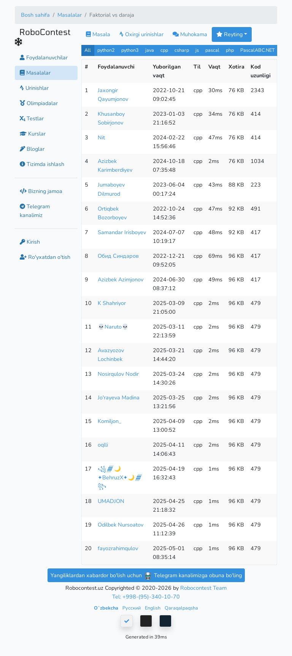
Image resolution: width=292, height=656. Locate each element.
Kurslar (33, 133)
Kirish (30, 242)
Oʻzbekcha (106, 608)
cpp (164, 50)
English (153, 608)
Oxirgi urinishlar (141, 34)
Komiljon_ (109, 421)
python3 (130, 50)
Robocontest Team (203, 588)
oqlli (103, 445)
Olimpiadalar (39, 103)
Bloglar (32, 149)
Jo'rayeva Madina (119, 397)
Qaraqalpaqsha (181, 608)
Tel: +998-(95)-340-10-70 (146, 596)
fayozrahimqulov (118, 548)
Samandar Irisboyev (122, 232)
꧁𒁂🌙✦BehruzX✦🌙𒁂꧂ (120, 477)
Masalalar (69, 15)
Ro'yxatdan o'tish (45, 257)
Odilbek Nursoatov (120, 524)
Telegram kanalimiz (35, 211)
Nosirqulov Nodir (118, 374)
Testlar (32, 118)
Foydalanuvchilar (44, 57)
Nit (101, 137)
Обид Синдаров (118, 256)
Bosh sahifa (35, 15)
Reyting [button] (229, 34)
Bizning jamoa (41, 191)
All (87, 50)
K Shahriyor (112, 303)
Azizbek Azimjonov (120, 279)
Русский (132, 608)
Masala (98, 34)
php (230, 50)
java (149, 50)
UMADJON (111, 501)
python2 (106, 50)
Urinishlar (34, 88)
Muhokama (190, 34)
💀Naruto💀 (113, 326)
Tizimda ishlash (42, 164)
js (197, 50)
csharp (182, 50)
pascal (212, 50)
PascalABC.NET (257, 50)
